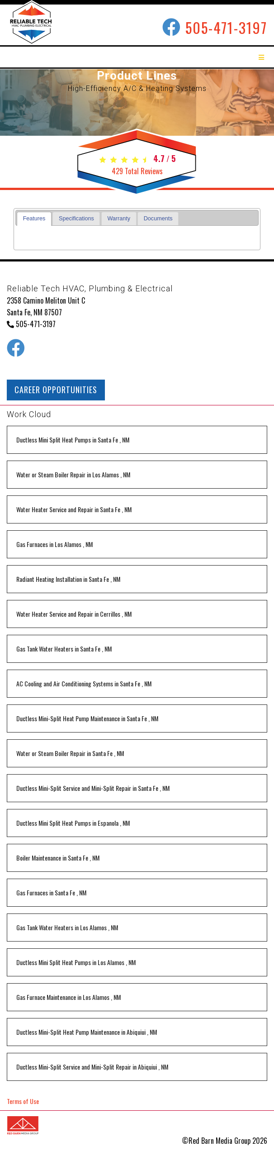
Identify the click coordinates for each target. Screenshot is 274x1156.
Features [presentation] (34, 218)
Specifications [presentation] (76, 218)
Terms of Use (23, 1101)
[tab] (34, 219)
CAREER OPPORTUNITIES (55, 389)
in (72, 439)
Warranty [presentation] (118, 218)
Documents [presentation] (158, 218)
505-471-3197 (226, 27)
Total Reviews (137, 171)
